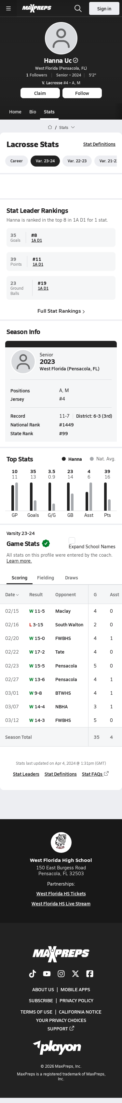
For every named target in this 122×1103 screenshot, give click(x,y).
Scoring (19, 577)
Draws (71, 577)
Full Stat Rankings (61, 311)
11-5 (39, 611)
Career (16, 161)
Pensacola (66, 665)
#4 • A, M (61, 82)
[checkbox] (72, 540)
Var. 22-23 (77, 161)
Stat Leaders (26, 774)
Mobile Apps (75, 989)
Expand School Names (92, 543)
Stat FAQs (95, 774)
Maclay (63, 611)
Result (36, 594)
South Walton (69, 624)
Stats (49, 111)
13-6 (39, 679)
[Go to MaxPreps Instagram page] (61, 974)
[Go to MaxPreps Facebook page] (90, 974)
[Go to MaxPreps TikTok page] (32, 974)
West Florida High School (61, 848)
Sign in (104, 8)
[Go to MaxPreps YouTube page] (47, 974)
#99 (63, 433)
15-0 (39, 638)
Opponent (65, 594)
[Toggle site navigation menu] (8, 8)
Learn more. (19, 561)
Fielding (45, 577)
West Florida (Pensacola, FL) (61, 68)
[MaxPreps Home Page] (49, 127)
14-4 (39, 706)
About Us (43, 989)
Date (12, 594)
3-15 (38, 624)
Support (61, 1028)
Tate (59, 652)
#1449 (66, 424)
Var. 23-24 (45, 161)
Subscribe (41, 1000)
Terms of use (36, 1011)
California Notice (80, 1011)
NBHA (61, 706)
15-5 (39, 665)
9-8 (38, 693)
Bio (32, 111)
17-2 (39, 652)
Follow (82, 93)
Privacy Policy (76, 1000)
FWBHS (63, 638)
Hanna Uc (61, 60)
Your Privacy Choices (61, 1020)
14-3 (39, 720)
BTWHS (63, 693)
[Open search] (78, 8)
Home (15, 111)
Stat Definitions (99, 144)
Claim (40, 93)
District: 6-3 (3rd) (94, 415)
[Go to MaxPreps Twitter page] (75, 974)
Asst (114, 594)
